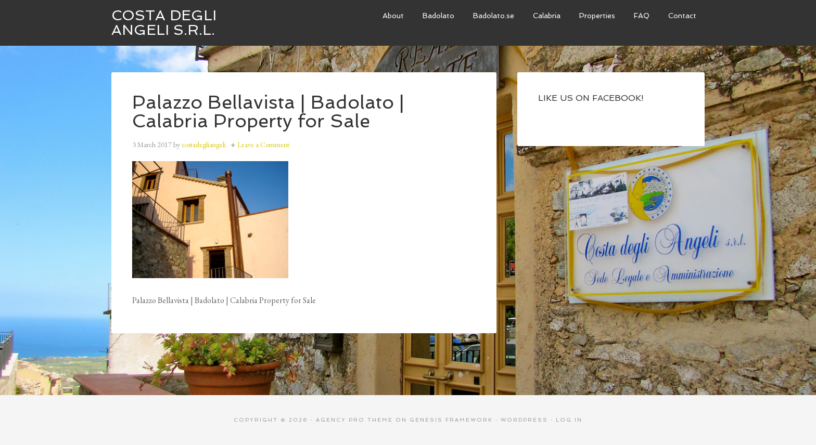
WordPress (524, 420)
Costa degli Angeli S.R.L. (163, 22)
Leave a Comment (263, 144)
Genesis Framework (451, 420)
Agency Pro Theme (354, 420)
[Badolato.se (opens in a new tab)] (493, 16)
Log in (569, 420)
